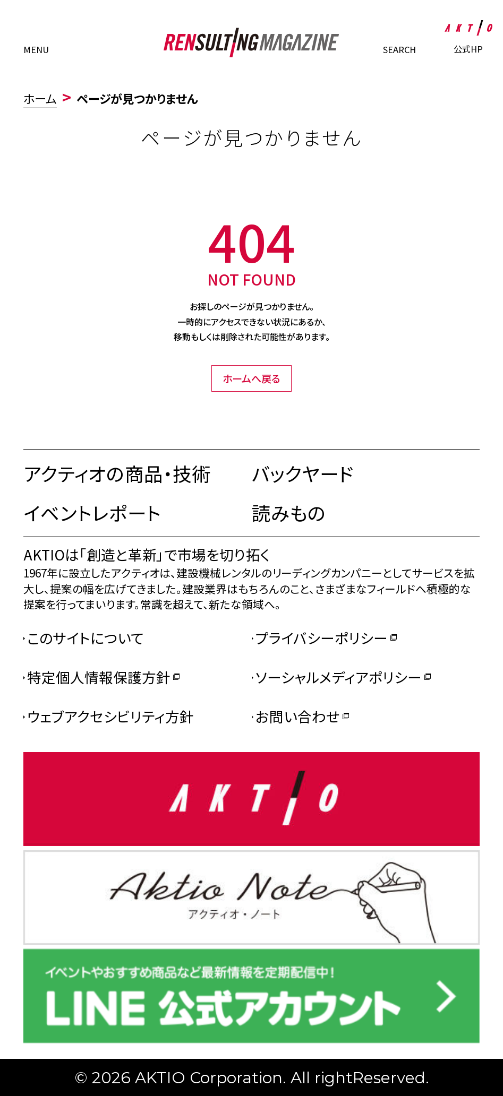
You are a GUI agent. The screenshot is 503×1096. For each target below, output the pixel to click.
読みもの (289, 512)
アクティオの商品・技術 (117, 473)
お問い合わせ (297, 716)
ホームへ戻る (251, 378)
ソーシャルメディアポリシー (338, 677)
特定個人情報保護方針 (98, 677)
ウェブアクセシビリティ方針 (110, 716)
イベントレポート (92, 512)
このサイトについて (85, 637)
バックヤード (303, 473)
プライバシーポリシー (321, 637)
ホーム (40, 98)
